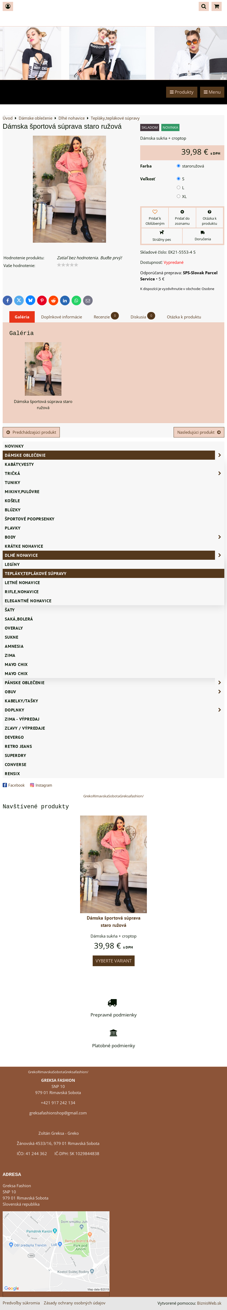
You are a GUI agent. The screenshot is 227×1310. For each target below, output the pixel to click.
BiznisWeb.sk (209, 1303)
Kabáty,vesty (19, 464)
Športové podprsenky (29, 518)
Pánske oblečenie (114, 682)
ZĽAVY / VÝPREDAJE (25, 728)
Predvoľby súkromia (21, 1303)
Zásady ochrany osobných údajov (74, 1303)
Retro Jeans (18, 746)
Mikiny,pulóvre (22, 491)
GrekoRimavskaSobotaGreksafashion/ (113, 796)
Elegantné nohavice (28, 600)
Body (114, 537)
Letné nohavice (22, 582)
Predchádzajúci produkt (31, 432)
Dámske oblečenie (114, 455)
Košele (12, 500)
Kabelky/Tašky (21, 700)
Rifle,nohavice (22, 591)
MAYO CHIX (16, 673)
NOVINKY (14, 446)
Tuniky (12, 482)
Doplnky (114, 709)
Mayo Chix (16, 664)
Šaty (10, 609)
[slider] (67, 265)
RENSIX (12, 773)
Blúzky (13, 509)
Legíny (12, 564)
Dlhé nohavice (114, 555)
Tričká (114, 473)
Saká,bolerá (19, 619)
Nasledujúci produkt (199, 432)
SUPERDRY (15, 755)
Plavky (13, 528)
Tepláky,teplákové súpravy (35, 573)
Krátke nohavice (24, 546)
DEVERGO (14, 737)
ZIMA (10, 655)
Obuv (114, 691)
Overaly (14, 628)
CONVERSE (15, 764)
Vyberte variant (114, 961)
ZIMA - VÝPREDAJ (22, 719)
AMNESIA (14, 646)
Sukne (11, 637)
